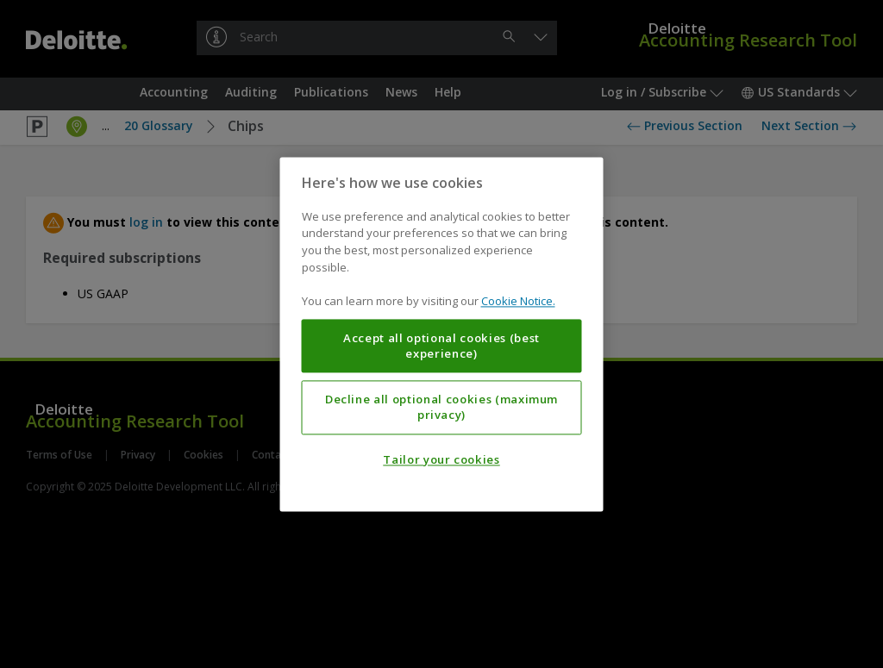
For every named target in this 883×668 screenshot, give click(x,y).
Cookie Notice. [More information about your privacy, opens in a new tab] (518, 301)
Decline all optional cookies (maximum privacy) (441, 406)
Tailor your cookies (441, 459)
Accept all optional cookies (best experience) (441, 345)
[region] (442, 334)
